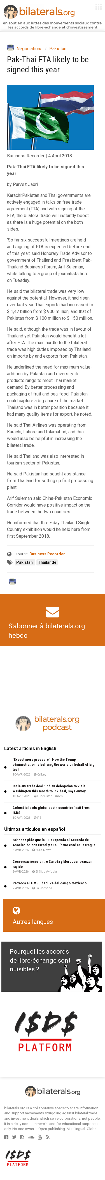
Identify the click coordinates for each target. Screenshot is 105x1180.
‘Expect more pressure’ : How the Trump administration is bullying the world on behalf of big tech (53, 764)
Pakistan (57, 48)
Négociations (30, 48)
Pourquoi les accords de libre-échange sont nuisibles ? (40, 960)
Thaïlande (47, 562)
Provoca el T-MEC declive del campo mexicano (50, 883)
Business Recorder (47, 554)
